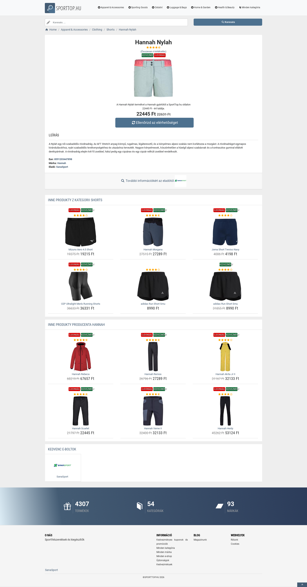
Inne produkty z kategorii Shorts (75, 200)
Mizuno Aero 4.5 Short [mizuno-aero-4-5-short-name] (81, 249)
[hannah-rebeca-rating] (80, 340)
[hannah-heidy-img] (225, 411)
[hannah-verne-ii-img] (153, 411)
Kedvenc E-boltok (62, 449)
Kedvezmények (164, 564)
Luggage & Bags (176, 7)
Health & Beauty (224, 7)
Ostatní (157, 7)
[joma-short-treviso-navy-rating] (225, 215)
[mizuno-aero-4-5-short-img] (80, 232)
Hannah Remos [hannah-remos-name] (153, 374)
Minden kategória (249, 7)
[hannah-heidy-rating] (225, 394)
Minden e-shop (164, 556)
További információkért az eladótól (153, 181)
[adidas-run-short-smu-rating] (153, 270)
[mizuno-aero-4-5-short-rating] (80, 215)
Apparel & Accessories (111, 7)
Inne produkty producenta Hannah (76, 324)
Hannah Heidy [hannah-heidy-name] (225, 428)
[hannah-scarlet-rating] (80, 394)
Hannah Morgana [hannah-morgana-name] (153, 249)
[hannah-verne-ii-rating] (153, 394)
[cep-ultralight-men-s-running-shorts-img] (80, 286)
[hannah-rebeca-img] (80, 356)
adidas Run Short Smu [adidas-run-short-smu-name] (153, 303)
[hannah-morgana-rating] (153, 215)
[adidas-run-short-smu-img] (153, 286)
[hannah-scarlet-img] (80, 411)
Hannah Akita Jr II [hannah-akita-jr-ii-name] (225, 374)
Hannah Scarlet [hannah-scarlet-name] (80, 428)
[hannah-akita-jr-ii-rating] (225, 340)
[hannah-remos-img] (153, 356)
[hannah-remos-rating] (153, 340)
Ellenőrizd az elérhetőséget (154, 122)
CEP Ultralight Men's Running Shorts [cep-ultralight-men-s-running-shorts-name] (80, 303)
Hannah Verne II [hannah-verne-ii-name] (153, 428)
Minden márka (164, 552)
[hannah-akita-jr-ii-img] (225, 356)
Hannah (61, 163)
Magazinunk (200, 539)
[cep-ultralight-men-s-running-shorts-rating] (80, 270)
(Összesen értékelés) (153, 51)
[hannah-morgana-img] (153, 232)
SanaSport (62, 166)
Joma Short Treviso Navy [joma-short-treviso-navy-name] (225, 249)
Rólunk (234, 539)
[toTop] (302, 584)
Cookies (235, 544)
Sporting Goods (138, 7)
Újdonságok (162, 560)
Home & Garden (201, 7)
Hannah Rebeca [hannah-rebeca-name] (80, 374)
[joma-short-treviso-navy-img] (225, 232)
